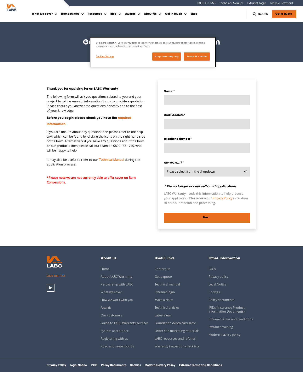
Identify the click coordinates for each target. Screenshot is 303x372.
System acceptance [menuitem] (115, 331)
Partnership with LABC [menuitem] (117, 284)
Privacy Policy (222, 198)
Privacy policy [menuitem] (218, 276)
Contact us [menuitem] (162, 269)
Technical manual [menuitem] (167, 284)
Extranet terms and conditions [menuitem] (231, 319)
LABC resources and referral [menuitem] (175, 338)
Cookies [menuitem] (214, 292)
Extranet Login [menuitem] (256, 3)
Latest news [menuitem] (163, 315)
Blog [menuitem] (113, 14)
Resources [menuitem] (95, 14)
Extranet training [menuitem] (221, 327)
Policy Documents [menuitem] (113, 365)
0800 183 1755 (206, 3)
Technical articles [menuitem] (167, 307)
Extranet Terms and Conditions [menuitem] (200, 365)
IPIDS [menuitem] (93, 365)
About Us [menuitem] (150, 14)
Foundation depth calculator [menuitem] (175, 323)
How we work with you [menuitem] (117, 300)
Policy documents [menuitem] (221, 300)
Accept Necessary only (166, 56)
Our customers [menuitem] (112, 315)
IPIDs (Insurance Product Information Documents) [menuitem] (227, 309)
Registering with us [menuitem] (114, 338)
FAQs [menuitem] (212, 269)
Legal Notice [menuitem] (217, 284)
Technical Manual (111, 160)
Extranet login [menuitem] (165, 292)
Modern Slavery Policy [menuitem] (160, 365)
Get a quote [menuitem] (163, 276)
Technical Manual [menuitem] (231, 3)
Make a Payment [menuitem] (281, 3)
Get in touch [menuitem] (173, 14)
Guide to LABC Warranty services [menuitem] (124, 323)
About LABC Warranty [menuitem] (116, 276)
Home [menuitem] (105, 269)
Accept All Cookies (197, 56)
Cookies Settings (105, 56)
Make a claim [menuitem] (164, 300)
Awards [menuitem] (130, 14)
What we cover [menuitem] (42, 14)
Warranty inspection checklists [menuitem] (177, 346)
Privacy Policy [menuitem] (56, 365)
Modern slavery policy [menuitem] (224, 335)
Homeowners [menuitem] (70, 14)
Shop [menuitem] (194, 14)
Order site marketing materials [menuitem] (177, 331)
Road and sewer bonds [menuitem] (117, 346)
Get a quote (283, 14)
